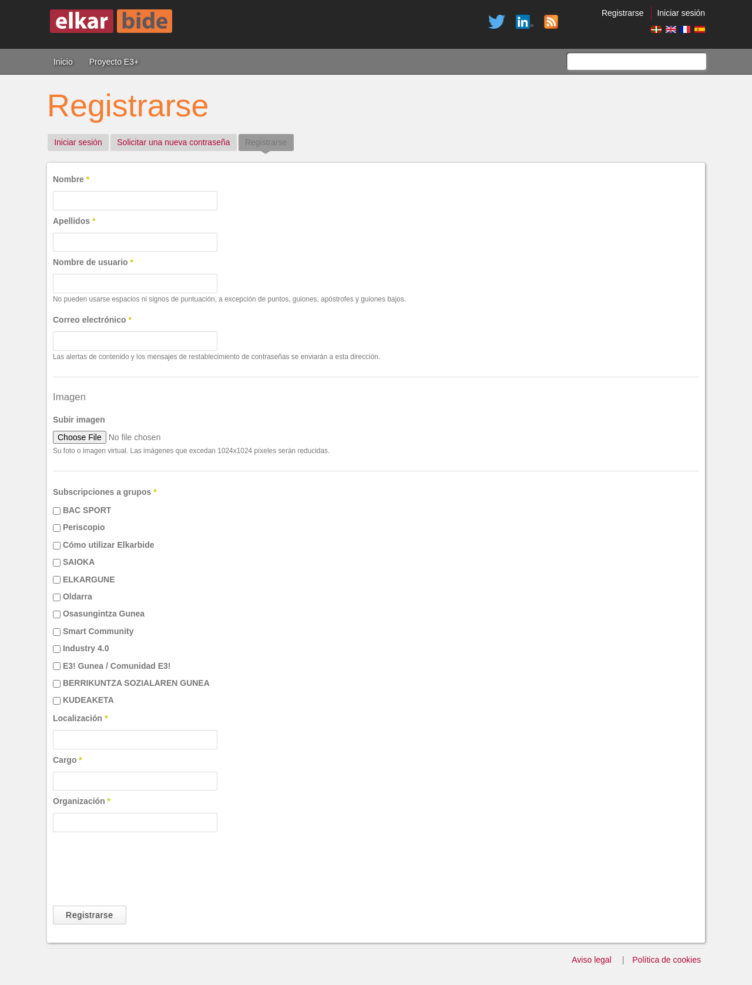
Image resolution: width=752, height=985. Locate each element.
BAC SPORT (87, 510)
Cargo (67, 760)
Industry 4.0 (86, 648)
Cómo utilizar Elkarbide (109, 545)
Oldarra (77, 596)
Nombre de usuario (93, 262)
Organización (81, 801)
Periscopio (84, 527)
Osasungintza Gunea (104, 613)
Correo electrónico (92, 319)
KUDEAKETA (88, 700)
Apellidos (74, 221)
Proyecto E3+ (114, 61)
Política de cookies (666, 959)
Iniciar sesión (681, 13)
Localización (80, 718)
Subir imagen (79, 419)
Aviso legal (591, 959)
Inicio (63, 61)
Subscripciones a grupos (105, 492)
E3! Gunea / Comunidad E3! (117, 666)
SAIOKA (79, 562)
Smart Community (98, 631)
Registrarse (623, 13)
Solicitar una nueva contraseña (173, 142)
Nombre (71, 179)
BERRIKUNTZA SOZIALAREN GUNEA (136, 683)
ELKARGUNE (89, 579)
